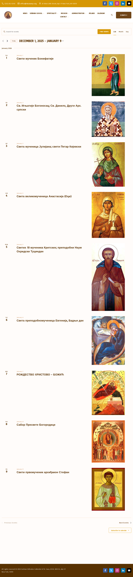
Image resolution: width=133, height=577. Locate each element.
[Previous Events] (3, 41)
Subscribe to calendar (119, 530)
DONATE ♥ (123, 15)
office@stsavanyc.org (28, 4)
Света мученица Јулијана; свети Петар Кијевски (49, 146)
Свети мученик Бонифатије (35, 58)
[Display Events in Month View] (121, 31)
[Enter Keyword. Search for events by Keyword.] (50, 31)
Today (14, 41)
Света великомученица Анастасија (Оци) (44, 196)
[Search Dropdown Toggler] (111, 15)
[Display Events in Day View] (127, 31)
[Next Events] (7, 41)
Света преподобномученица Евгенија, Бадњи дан (50, 320)
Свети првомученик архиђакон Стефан (43, 472)
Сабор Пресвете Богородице (36, 424)
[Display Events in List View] (114, 31)
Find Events (104, 32)
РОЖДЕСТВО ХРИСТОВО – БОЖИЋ (40, 374)
